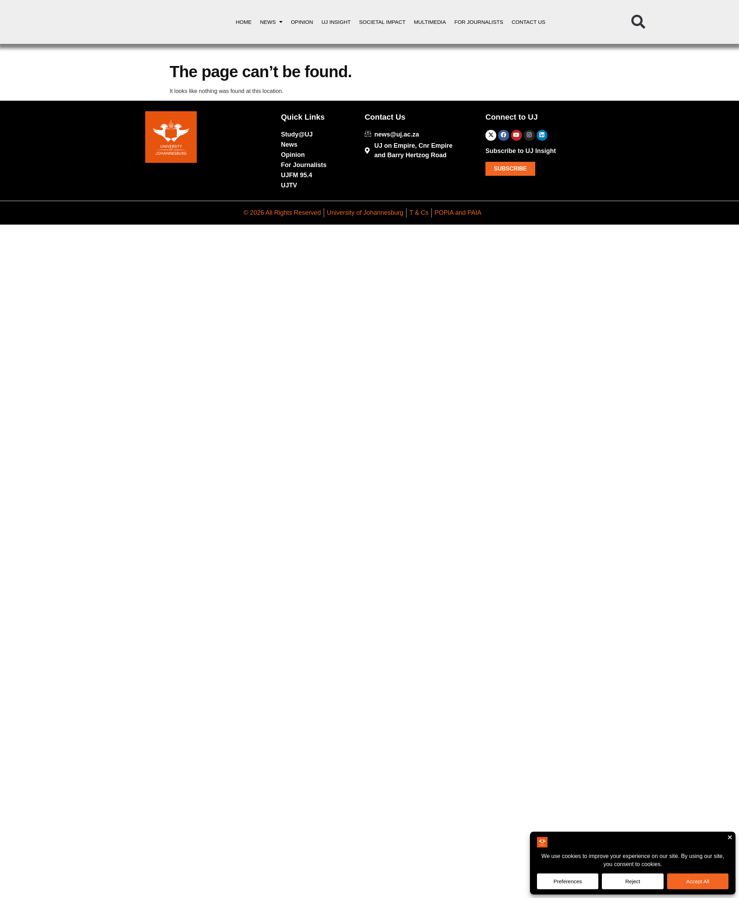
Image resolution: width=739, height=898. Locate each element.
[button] (638, 22)
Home (243, 22)
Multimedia (430, 22)
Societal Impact (382, 22)
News (271, 22)
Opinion (302, 22)
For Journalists (479, 22)
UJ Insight (336, 22)
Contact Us (528, 22)
